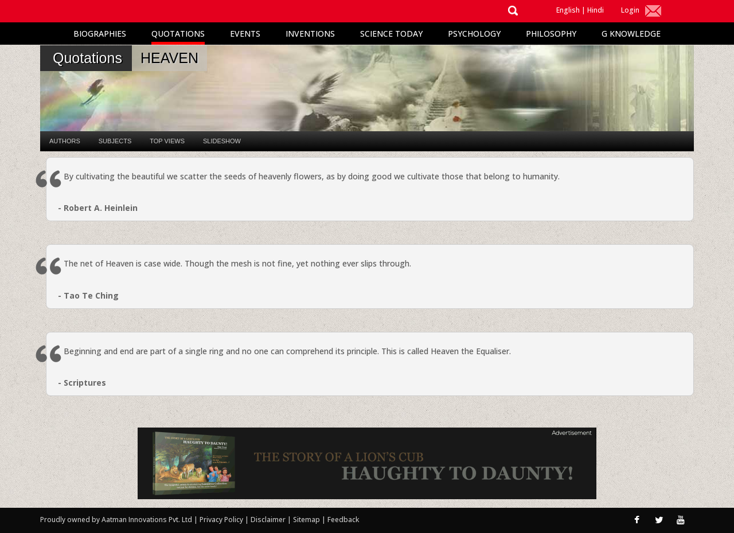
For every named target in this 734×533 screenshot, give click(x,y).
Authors (64, 141)
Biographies (99, 33)
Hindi (595, 10)
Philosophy (551, 33)
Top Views (167, 141)
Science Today (391, 33)
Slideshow (222, 141)
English (568, 10)
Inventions (310, 33)
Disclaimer (268, 519)
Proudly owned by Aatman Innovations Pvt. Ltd (116, 519)
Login (630, 10)
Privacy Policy (222, 519)
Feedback (343, 519)
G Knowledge (631, 33)
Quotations (178, 33)
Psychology (474, 33)
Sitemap (307, 519)
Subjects (115, 141)
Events (245, 33)
